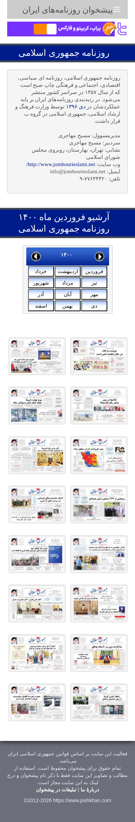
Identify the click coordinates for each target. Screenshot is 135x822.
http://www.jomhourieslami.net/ (60, 164)
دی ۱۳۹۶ (76, 107)
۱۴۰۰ (66, 255)
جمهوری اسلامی (48, 53)
